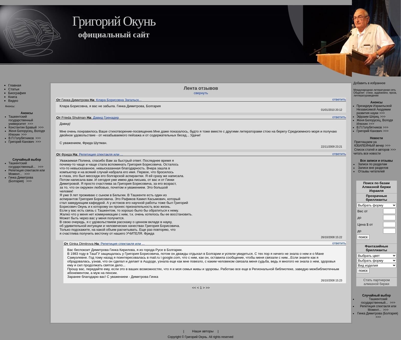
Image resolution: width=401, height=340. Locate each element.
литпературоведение (366, 95)
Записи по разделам (372, 164)
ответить (339, 99)
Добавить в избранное (369, 83)
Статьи (13, 89)
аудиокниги (381, 92)
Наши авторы (202, 331)
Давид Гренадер (106, 117)
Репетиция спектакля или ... (101, 154)
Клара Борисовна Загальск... (119, 100)
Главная (14, 85)
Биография (17, 93)
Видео (13, 101)
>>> (382, 113)
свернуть (201, 93)
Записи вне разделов (373, 168)
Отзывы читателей (371, 171)
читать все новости (367, 153)
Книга (12, 97)
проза (392, 92)
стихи (369, 92)
